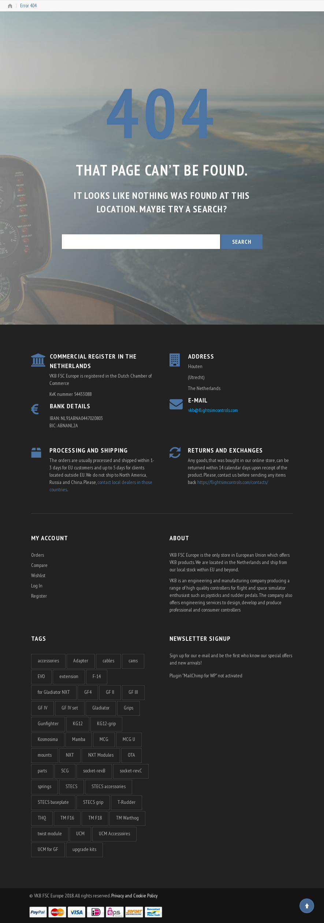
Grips (128, 707)
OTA (131, 755)
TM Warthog (127, 817)
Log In (36, 585)
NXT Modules (100, 755)
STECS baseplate (53, 802)
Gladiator (100, 707)
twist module (50, 833)
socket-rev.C (131, 770)
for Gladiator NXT (54, 692)
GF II (110, 692)
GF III (133, 692)
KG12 (78, 723)
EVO (41, 676)
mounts (45, 755)
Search (242, 241)
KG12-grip (106, 723)
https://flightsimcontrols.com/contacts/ (232, 482)
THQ (42, 817)
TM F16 (67, 817)
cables (108, 660)
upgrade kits (84, 849)
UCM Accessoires (114, 833)
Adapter (80, 660)
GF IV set (70, 707)
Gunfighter (48, 723)
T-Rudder (126, 802)
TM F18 (95, 817)
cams (133, 660)
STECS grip (93, 802)
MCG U (129, 739)
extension (68, 676)
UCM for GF (48, 849)
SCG (65, 770)
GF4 (88, 692)
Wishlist (38, 575)
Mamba (78, 739)
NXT (70, 755)
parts (42, 770)
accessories (48, 660)
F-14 (97, 676)
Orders (37, 555)
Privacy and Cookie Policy (134, 895)
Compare (39, 565)
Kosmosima (48, 739)
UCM (80, 833)
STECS (71, 786)
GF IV (42, 707)
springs (44, 786)
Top (306, 906)
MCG (104, 739)
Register (39, 596)
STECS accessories (109, 786)
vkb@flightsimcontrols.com (213, 410)
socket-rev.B (94, 770)
